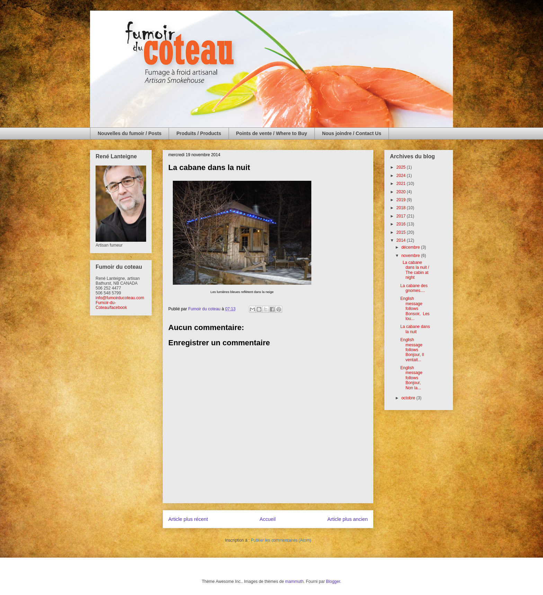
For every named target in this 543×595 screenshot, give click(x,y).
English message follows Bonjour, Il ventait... (412, 349)
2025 (402, 167)
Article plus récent (188, 519)
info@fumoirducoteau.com (120, 297)
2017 (402, 216)
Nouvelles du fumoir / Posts (129, 133)
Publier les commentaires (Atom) (281, 540)
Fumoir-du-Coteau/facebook (111, 305)
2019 (402, 199)
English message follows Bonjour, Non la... (411, 377)
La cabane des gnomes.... (414, 288)
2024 (402, 175)
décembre (411, 247)
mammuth (294, 581)
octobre (408, 398)
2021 (402, 183)
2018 (402, 207)
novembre (411, 255)
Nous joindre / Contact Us (351, 133)
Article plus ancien (347, 519)
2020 (402, 191)
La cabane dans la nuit (415, 329)
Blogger (333, 581)
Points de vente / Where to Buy (271, 133)
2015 (402, 232)
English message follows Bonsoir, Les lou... (414, 308)
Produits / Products (198, 133)
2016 (402, 224)
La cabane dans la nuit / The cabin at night (414, 270)
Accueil (268, 519)
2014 (402, 240)
